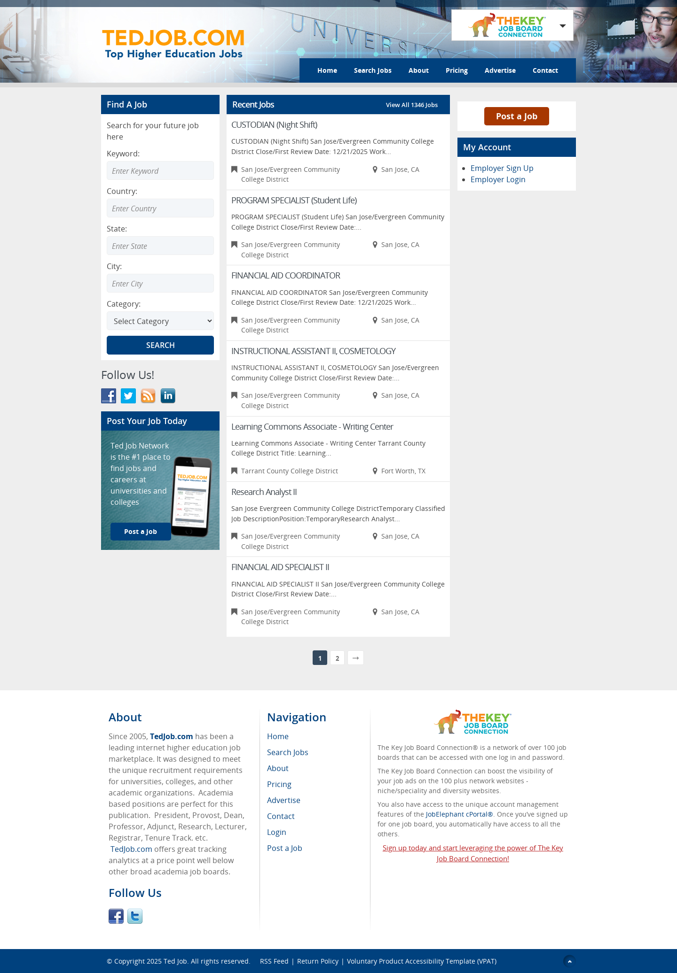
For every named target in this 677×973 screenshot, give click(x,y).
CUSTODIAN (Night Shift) (274, 124)
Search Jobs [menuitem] (287, 752)
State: (117, 229)
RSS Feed (274, 961)
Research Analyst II (264, 491)
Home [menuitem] (278, 736)
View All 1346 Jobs (412, 104)
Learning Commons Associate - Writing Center (312, 426)
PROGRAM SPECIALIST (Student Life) (293, 200)
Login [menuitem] (276, 832)
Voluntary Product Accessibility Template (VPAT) (421, 961)
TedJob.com (171, 736)
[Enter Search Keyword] (160, 170)
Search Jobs (373, 70)
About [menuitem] (278, 768)
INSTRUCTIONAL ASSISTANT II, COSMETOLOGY (313, 350)
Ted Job (175, 961)
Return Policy (317, 961)
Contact (545, 70)
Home (327, 70)
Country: (122, 191)
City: (114, 266)
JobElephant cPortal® (459, 814)
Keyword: (123, 153)
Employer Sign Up (502, 168)
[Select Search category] (160, 320)
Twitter (134, 916)
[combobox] (160, 208)
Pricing (457, 70)
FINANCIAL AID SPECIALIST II (280, 566)
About (419, 70)
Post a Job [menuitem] (284, 848)
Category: (124, 304)
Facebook (116, 916)
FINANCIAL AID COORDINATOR (285, 275)
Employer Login (498, 179)
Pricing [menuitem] (279, 784)
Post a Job (140, 531)
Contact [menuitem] (281, 816)
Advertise (500, 70)
